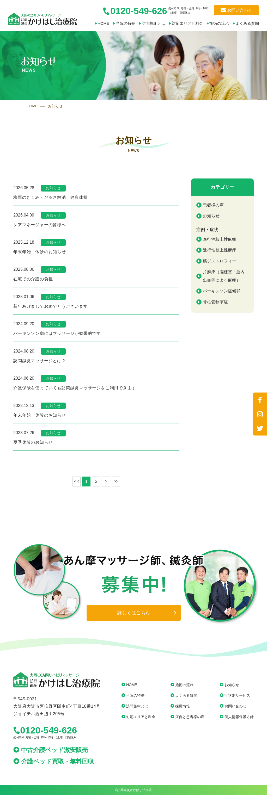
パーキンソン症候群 (221, 291)
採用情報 (182, 707)
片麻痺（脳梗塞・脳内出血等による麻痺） (224, 276)
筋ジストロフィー (219, 261)
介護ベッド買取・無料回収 (53, 763)
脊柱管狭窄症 (215, 302)
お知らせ (211, 215)
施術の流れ (218, 23)
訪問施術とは (149, 23)
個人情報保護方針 (239, 718)
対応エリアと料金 (184, 23)
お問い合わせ (236, 10)
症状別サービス (237, 697)
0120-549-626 (45, 731)
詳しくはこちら (133, 614)
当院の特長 (120, 23)
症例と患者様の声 (189, 718)
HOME (96, 23)
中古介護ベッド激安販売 (50, 751)
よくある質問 (247, 23)
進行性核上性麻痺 (219, 239)
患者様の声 (213, 204)
